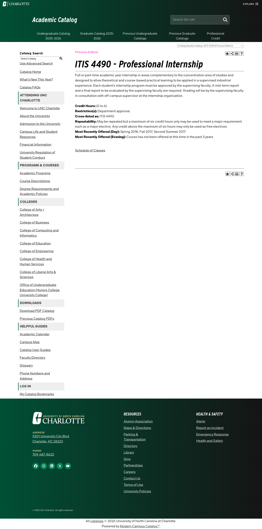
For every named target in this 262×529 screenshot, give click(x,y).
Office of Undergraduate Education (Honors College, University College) (40, 290)
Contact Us (132, 478)
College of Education (35, 243)
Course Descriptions (35, 181)
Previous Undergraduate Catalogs (140, 36)
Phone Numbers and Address (35, 375)
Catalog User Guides (35, 350)
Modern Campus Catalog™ (140, 526)
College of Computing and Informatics (39, 232)
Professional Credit (215, 36)
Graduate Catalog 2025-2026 (97, 36)
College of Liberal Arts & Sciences (38, 274)
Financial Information (35, 145)
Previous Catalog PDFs (37, 319)
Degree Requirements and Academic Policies (39, 191)
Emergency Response (212, 434)
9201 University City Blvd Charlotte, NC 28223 (50, 438)
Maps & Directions (137, 428)
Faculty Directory (32, 358)
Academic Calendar (34, 334)
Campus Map (30, 342)
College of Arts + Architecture (32, 212)
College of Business (34, 222)
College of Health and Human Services (36, 261)
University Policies (137, 491)
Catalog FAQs (30, 87)
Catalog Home (30, 72)
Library (129, 452)
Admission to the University (40, 124)
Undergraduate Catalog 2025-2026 (53, 36)
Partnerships (133, 465)
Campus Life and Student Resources (38, 134)
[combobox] (210, 46)
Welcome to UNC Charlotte (40, 108)
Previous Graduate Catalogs (182, 36)
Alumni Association (138, 421)
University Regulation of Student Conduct (37, 155)
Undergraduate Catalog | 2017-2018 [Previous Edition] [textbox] (205, 45)
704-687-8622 (43, 454)
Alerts (200, 421)
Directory (130, 446)
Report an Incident (210, 428)
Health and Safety (209, 441)
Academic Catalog (54, 19)
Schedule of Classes (90, 150)
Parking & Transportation (135, 437)
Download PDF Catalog (37, 311)
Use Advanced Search (36, 63)
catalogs (96, 521)
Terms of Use (133, 485)
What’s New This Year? (36, 79)
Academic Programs (35, 173)
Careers (130, 472)
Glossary (26, 365)
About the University (35, 116)
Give (127, 459)
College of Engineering (37, 251)
